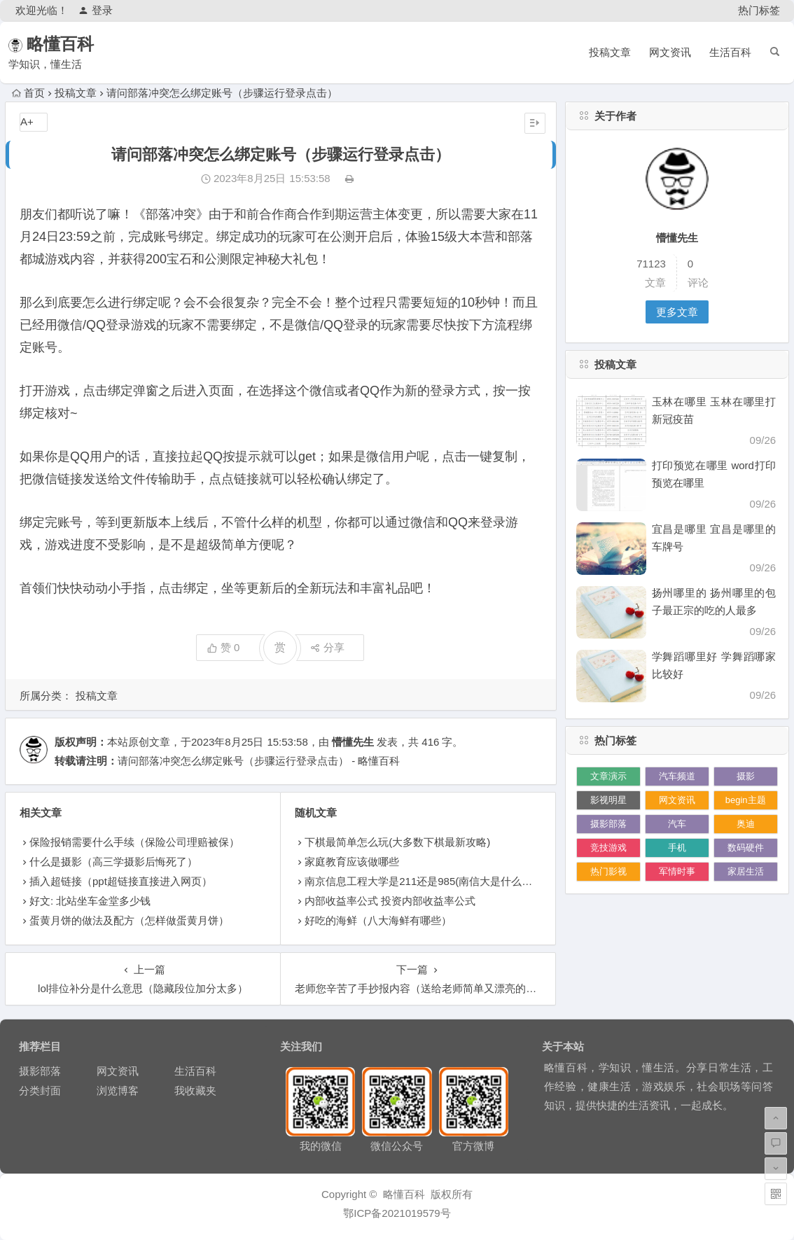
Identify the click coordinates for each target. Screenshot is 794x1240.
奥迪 (746, 823)
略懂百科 (80, 43)
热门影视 (608, 871)
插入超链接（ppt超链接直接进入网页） (120, 881)
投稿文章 (610, 52)
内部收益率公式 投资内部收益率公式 (390, 901)
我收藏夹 (195, 1090)
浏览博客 (118, 1090)
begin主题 (745, 800)
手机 (677, 847)
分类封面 (40, 1090)
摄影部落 (608, 823)
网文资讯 (670, 52)
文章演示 (608, 776)
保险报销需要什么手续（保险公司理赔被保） (134, 842)
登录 (95, 10)
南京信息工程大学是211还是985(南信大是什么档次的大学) (441, 881)
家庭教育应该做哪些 (352, 862)
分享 (327, 647)
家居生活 (745, 871)
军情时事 (677, 871)
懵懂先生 (353, 742)
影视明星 (608, 800)
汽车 (677, 823)
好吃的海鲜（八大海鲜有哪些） (378, 920)
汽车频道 (677, 776)
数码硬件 (745, 847)
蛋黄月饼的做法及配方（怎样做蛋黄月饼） (129, 920)
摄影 (746, 776)
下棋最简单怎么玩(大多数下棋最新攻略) (397, 842)
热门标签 (759, 10)
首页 (28, 93)
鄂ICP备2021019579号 (396, 1213)
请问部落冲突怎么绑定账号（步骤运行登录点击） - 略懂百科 (259, 761)
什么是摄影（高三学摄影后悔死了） (113, 862)
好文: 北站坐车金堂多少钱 (90, 901)
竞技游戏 (608, 847)
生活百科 (730, 52)
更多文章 (677, 312)
